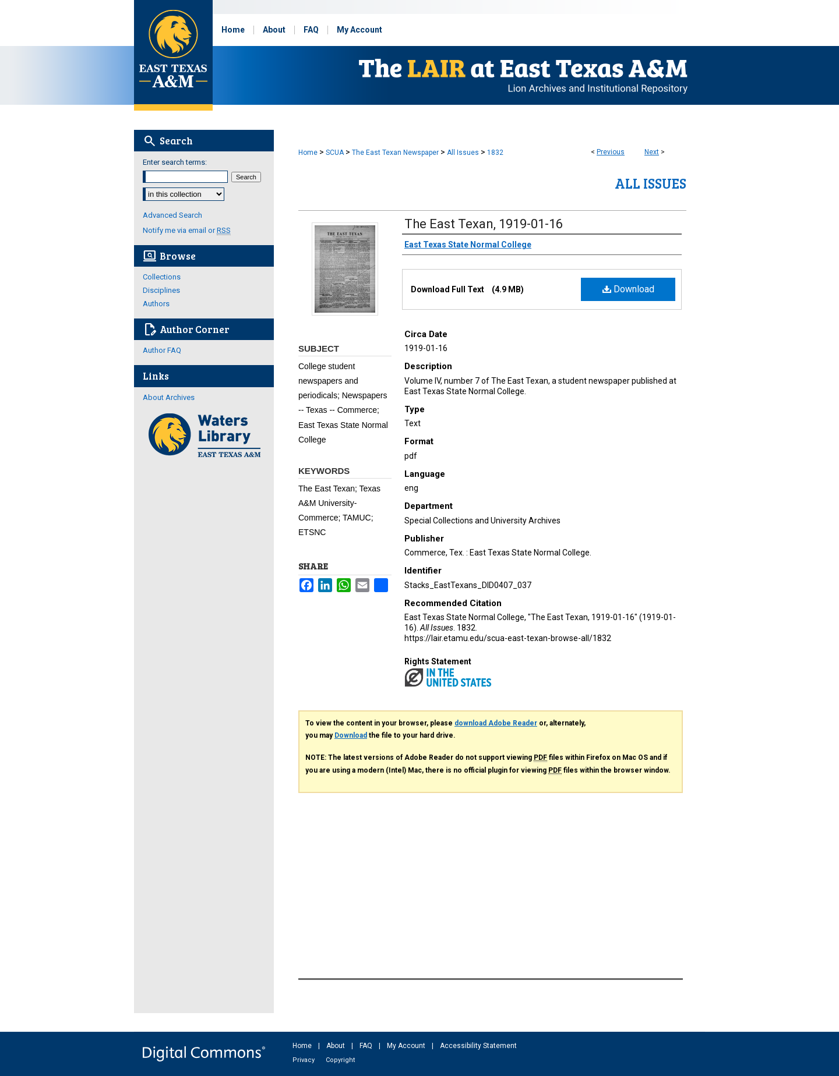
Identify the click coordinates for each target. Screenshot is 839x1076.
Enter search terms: (175, 162)
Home (308, 152)
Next (651, 152)
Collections (162, 276)
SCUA (335, 152)
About (336, 1046)
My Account (407, 1046)
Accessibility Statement (478, 1046)
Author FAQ (162, 350)
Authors (156, 303)
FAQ (366, 1046)
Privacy (304, 1060)
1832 (495, 152)
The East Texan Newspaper (395, 152)
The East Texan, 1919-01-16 (483, 224)
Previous (611, 152)
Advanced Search (172, 215)
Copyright (340, 1060)
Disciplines (161, 290)
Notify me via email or (187, 230)
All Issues (463, 152)
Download (628, 289)
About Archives (169, 397)
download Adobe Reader (495, 723)
